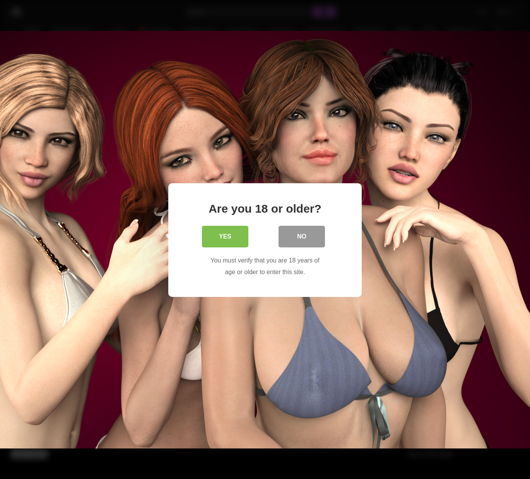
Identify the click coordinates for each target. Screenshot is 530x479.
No (301, 235)
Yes (225, 235)
